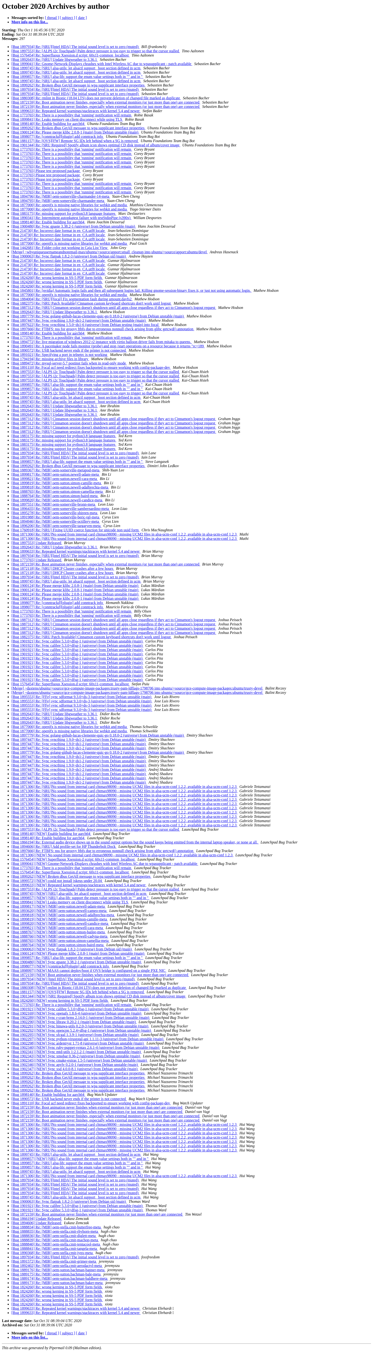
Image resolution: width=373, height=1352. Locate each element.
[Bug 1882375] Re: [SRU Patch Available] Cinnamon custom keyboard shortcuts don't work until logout (91, 303)
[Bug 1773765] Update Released (36, 560)
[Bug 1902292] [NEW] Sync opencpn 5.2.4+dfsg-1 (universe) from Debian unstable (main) (81, 1030)
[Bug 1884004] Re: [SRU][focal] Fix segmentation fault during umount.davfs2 (72, 299)
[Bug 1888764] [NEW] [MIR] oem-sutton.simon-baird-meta (57, 945)
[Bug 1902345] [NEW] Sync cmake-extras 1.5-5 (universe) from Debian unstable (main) (79, 1060)
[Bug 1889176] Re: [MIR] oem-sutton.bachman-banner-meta (58, 1270)
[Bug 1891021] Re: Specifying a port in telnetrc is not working (59, 355)
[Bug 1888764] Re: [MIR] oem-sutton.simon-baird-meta (54, 496)
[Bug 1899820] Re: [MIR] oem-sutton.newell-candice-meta (57, 500)
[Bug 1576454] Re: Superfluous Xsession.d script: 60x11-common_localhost (70, 55)
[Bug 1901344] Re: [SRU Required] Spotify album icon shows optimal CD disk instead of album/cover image (95, 145)
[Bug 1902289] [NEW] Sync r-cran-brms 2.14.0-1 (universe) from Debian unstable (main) (80, 1018)
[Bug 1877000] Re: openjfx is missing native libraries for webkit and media (69, 205)
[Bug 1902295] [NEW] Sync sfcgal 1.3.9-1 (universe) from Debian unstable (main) (75, 1035)
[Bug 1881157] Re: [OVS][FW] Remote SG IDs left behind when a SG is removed (75, 141)
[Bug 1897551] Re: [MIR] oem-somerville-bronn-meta (53, 504)
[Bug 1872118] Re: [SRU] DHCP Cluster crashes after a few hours (62, 568)
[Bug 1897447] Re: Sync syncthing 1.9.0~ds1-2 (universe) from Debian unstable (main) (79, 320)
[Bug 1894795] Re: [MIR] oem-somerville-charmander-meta (58, 201)
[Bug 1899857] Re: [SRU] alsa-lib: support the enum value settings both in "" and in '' (77, 77)
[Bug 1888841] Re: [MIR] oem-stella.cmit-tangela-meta (54, 1249)
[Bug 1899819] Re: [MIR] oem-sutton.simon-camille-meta (56, 483)
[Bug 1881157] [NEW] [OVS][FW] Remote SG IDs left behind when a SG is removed (78, 992)
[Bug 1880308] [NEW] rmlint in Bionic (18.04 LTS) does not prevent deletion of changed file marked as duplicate (99, 988)
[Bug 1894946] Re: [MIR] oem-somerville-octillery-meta (55, 521)
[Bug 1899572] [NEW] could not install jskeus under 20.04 (57, 881)
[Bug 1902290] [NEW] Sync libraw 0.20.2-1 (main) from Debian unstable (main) (74, 1022)
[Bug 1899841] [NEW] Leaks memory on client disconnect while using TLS (70, 902)
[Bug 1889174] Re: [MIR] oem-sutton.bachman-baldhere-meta (59, 1278)
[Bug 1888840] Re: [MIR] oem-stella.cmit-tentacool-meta (56, 1244)
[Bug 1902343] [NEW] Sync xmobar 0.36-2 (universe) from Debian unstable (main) (76, 1056)
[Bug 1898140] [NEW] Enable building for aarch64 (51, 834)
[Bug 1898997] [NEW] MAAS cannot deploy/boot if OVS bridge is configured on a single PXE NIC (88, 970)
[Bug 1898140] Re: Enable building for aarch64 (48, 124)
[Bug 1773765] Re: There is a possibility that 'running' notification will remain (71, 115)
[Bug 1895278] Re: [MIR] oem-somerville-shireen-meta (54, 513)
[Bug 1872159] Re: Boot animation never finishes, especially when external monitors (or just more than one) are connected (105, 102)
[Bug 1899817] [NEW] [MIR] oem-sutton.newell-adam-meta (58, 906)
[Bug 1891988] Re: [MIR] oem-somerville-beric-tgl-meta (55, 517)
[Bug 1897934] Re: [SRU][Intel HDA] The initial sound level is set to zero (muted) (75, 47)
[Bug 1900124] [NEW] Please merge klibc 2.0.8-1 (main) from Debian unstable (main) (78, 953)
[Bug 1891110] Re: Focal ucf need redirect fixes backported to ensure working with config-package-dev (91, 367)
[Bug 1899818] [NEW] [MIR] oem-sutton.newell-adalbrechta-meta (63, 915)
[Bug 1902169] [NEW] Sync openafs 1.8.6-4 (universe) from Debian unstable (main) (76, 1013)
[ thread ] (52, 18)
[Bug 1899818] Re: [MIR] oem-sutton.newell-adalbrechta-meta (60, 487)
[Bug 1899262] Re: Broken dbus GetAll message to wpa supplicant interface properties (78, 85)
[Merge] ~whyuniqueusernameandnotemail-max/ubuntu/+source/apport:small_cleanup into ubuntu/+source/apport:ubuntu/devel (109, 252)
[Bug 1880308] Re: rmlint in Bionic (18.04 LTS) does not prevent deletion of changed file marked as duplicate (96, 98)
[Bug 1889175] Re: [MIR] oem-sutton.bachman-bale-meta (56, 1274)
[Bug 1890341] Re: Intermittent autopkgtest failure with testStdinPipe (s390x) (71, 218)
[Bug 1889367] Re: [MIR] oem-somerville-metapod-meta (55, 470)
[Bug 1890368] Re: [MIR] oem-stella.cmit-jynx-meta (52, 1253)
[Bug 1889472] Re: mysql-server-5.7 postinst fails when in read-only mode (69, 363)
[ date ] (81, 18)
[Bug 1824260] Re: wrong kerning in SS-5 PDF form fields (57, 278)
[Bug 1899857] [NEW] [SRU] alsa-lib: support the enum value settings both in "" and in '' (80, 898)
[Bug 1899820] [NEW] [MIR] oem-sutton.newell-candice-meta (60, 923)
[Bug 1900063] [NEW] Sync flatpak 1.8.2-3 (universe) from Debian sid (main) (72, 949)
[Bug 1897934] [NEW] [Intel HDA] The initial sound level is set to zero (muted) (73, 979)
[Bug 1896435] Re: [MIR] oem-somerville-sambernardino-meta (60, 509)
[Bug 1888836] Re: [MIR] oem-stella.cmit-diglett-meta (54, 1236)
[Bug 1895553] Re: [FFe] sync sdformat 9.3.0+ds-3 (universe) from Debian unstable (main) (81, 697)
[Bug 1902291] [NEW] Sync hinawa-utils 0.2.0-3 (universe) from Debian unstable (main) (80, 1026)
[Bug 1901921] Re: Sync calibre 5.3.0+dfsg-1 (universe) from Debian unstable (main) (77, 641)
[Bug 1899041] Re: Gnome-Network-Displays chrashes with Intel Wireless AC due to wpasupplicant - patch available (101, 64)
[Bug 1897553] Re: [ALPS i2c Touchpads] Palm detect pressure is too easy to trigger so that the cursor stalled (95, 51)
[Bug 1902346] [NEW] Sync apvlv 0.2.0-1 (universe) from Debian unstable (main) (75, 1065)
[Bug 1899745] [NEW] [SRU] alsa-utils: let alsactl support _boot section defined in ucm (79, 894)
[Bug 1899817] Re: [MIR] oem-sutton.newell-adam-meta (55, 474)
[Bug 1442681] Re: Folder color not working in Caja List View (59, 248)
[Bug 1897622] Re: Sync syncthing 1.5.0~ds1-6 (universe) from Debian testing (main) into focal (85, 325)
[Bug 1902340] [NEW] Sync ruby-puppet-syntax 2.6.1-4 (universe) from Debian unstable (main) (85, 1047)
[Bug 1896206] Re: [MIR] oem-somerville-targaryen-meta (56, 526)
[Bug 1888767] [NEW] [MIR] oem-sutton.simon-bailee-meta (58, 932)
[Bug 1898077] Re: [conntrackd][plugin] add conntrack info (57, 136)
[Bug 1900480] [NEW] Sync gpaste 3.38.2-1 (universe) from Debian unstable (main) (76, 962)
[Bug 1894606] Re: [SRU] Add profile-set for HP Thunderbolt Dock (64, 846)
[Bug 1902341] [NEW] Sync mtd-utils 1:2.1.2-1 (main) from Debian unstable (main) (76, 1052)
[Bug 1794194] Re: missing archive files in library (50, 359)
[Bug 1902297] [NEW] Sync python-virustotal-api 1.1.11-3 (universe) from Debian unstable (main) (87, 1039)
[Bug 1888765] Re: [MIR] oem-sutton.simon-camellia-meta (57, 491)
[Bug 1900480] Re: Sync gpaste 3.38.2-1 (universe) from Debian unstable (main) (73, 226)
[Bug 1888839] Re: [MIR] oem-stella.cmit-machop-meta (55, 1240)
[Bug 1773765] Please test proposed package (46, 171)
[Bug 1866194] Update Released (36, 1219)
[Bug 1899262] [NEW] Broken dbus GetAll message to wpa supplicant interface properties (81, 876)
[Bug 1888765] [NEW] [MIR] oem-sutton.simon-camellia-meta (60, 941)
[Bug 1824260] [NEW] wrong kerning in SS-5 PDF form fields (60, 1000)
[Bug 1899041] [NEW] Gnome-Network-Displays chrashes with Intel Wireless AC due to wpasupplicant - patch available (104, 864)
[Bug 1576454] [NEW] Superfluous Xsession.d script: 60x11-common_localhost (73, 859)
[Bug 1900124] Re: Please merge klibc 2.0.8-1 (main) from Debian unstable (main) (75, 132)
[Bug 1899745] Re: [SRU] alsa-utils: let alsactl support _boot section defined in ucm (76, 68)
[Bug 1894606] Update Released (36, 1223)
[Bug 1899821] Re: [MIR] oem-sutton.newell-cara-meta (54, 479)
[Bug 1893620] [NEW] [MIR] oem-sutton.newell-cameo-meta (59, 911)
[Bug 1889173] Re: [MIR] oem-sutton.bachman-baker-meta (57, 1283)
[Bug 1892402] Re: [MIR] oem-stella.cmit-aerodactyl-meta (57, 1266)
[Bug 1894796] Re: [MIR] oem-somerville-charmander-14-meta (60, 196)
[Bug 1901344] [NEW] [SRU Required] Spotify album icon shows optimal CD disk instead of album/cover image (98, 996)
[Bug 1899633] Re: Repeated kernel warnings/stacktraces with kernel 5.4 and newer (76, 111)
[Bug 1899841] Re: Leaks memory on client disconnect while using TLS (67, 119)
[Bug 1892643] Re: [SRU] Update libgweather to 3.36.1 (54, 60)
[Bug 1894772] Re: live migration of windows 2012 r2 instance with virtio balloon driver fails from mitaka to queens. (101, 342)
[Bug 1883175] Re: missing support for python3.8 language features (63, 213)
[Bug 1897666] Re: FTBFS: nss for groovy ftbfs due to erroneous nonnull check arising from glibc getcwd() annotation (102, 329)
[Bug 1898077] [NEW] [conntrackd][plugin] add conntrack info (60, 966)
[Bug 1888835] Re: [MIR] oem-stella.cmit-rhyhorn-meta (55, 1231)
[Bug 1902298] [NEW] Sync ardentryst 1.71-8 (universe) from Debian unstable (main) (78, 1043)
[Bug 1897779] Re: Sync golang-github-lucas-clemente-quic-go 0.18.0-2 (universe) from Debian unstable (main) (98, 316)
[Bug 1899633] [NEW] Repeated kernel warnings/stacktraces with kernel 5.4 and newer (79, 885)
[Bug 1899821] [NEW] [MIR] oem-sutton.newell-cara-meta (57, 928)
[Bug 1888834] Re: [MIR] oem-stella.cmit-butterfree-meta (56, 1227)
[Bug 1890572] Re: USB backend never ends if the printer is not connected (69, 350)
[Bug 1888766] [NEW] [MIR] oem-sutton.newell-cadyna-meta (59, 936)
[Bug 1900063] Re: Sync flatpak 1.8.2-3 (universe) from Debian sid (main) (69, 256)
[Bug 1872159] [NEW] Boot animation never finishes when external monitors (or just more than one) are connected (100, 975)
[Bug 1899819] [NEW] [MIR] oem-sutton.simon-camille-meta (59, 919)
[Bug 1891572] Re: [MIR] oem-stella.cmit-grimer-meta (54, 1261)
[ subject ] (67, 18)
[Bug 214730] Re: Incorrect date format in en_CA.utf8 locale (58, 231)
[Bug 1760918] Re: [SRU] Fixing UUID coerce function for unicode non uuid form (75, 530)
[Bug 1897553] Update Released (36, 543)
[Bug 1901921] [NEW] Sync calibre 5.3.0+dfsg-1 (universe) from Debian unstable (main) (80, 1009)
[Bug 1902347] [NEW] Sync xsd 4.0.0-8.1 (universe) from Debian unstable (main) (74, 1069)
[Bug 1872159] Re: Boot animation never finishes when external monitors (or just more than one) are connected (97, 1107)
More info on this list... (29, 22)
